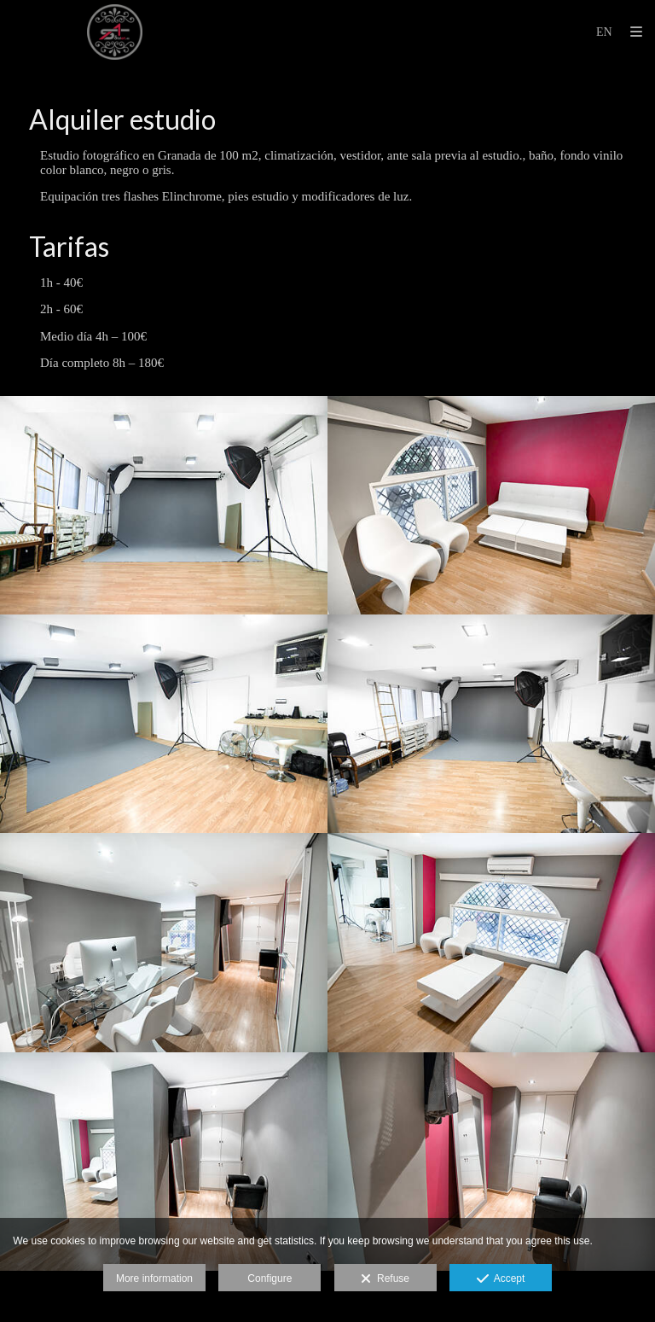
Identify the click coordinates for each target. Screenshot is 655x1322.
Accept (501, 1279)
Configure (269, 1278)
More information (154, 1278)
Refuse (385, 1279)
